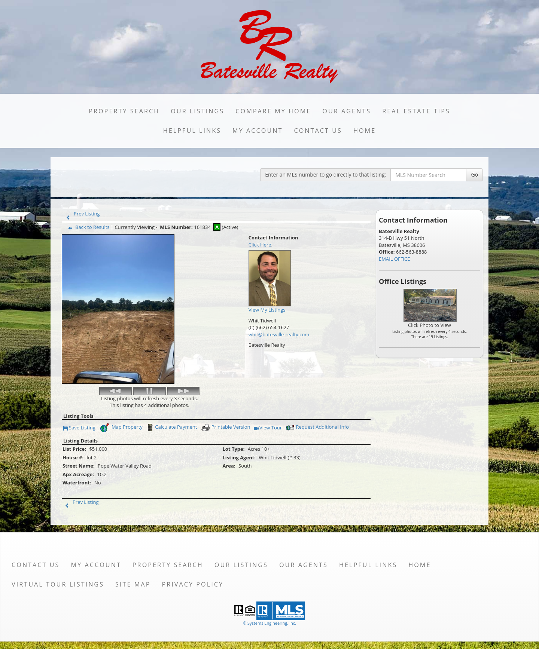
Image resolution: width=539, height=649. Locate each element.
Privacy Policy (192, 584)
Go (474, 174)
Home (364, 130)
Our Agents (346, 111)
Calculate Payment (171, 427)
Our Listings (197, 111)
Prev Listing (81, 213)
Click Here (260, 244)
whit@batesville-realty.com (279, 334)
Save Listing (79, 428)
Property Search (124, 111)
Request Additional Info (316, 427)
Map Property (121, 427)
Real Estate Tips (416, 111)
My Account (257, 130)
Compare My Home (273, 111)
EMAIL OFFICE (394, 258)
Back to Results (87, 227)
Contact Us (318, 130)
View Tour (268, 428)
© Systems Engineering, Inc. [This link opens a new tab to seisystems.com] (269, 623)
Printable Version (225, 427)
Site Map (132, 584)
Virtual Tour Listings (58, 584)
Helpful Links (192, 130)
